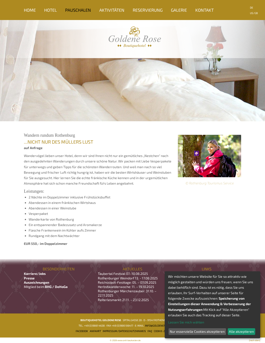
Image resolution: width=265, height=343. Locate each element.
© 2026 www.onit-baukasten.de (125, 340)
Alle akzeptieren (241, 331)
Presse (29, 278)
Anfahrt (95, 331)
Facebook (82, 331)
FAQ (150, 331)
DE (251, 7)
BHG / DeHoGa (56, 287)
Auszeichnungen (36, 282)
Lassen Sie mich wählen (186, 322)
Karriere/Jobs (35, 274)
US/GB (254, 13)
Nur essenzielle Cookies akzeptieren (197, 331)
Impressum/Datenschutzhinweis (124, 331)
